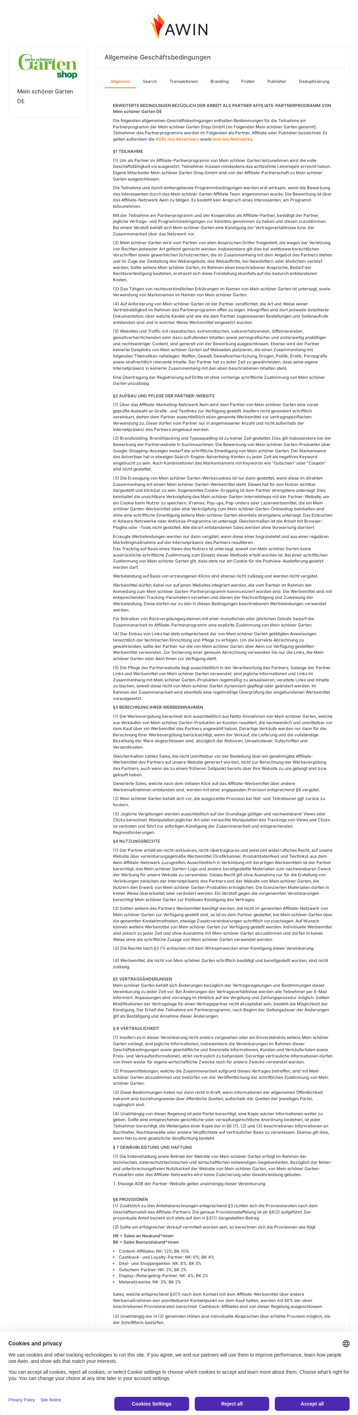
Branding (219, 81)
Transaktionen (184, 81)
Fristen (248, 81)
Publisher (276, 81)
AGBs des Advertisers (177, 139)
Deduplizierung (314, 81)
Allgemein (120, 81)
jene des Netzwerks (232, 139)
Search (150, 81)
